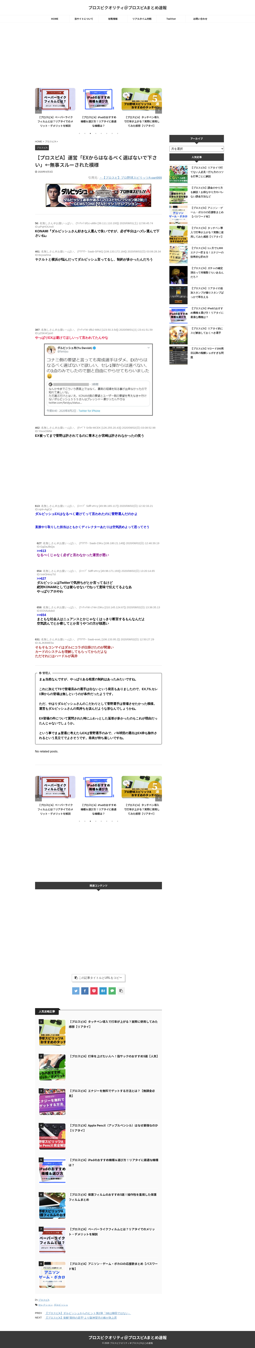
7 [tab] (112, 133)
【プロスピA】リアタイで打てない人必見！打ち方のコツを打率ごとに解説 (207, 172)
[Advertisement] (98, 55)
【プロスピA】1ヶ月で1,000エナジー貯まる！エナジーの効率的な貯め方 (207, 252)
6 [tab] (107, 133)
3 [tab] (90, 133)
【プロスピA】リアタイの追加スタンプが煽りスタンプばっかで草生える (207, 292)
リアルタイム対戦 (141, 18)
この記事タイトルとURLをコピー (98, 977)
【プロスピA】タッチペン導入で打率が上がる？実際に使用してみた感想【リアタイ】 (142, 121)
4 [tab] (96, 133)
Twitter (171, 18)
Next (158, 110)
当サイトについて (83, 18)
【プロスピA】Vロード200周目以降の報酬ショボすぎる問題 (207, 353)
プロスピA (43, 1300)
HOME (54, 18)
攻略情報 (113, 18)
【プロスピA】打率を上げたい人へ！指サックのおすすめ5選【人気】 (114, 1056)
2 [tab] (85, 133)
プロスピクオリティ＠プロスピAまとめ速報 (127, 7)
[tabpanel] (55, 107)
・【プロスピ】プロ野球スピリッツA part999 (130, 177)
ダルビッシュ (61, 1304)
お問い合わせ (200, 18)
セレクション (45, 1304)
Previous (38, 110)
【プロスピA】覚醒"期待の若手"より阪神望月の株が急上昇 (81, 1317)
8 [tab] (117, 133)
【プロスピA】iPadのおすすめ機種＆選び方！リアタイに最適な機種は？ (98, 121)
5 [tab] (101, 133)
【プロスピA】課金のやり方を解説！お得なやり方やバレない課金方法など (207, 192)
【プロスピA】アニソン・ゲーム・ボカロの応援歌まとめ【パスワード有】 (207, 212)
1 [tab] (79, 133)
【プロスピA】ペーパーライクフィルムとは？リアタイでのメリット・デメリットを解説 (55, 121)
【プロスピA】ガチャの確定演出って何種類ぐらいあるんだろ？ (207, 272)
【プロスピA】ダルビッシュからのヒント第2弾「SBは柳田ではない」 (88, 1313)
